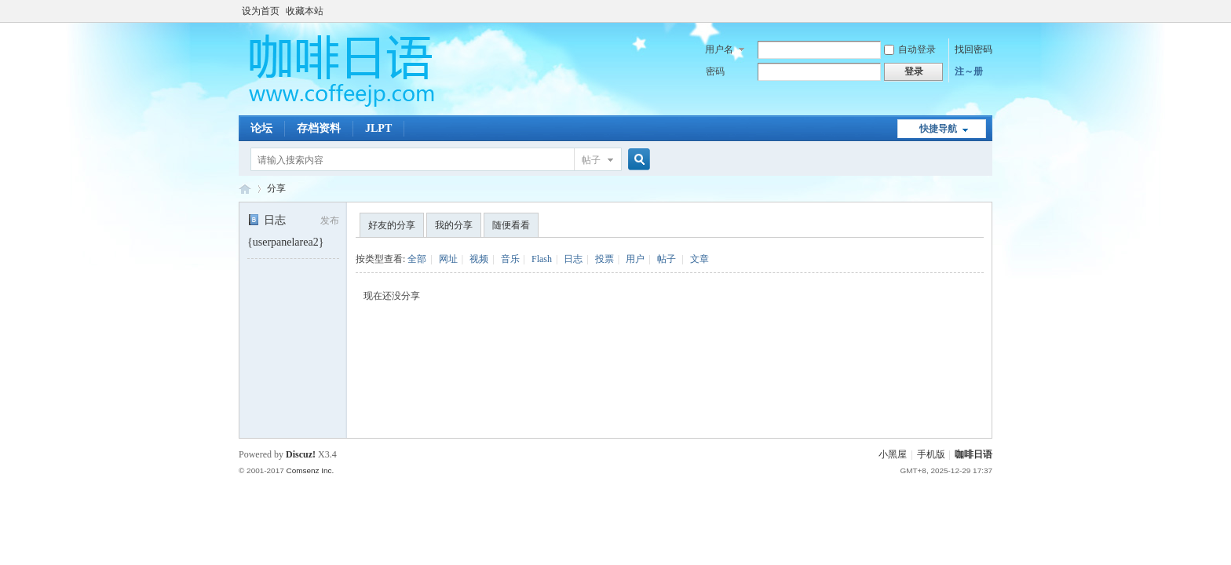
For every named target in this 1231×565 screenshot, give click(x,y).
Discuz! (301, 454)
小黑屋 (893, 454)
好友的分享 (391, 225)
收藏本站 (304, 10)
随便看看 (511, 225)
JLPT (378, 128)
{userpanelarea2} (285, 242)
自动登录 (910, 49)
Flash (541, 258)
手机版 (931, 454)
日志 (266, 220)
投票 (604, 258)
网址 (448, 258)
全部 (416, 258)
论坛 (261, 128)
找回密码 (973, 49)
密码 (715, 71)
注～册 (969, 71)
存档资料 (319, 128)
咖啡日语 (973, 454)
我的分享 (454, 225)
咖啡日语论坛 (245, 188)
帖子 (591, 160)
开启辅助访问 (988, 11)
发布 (329, 220)
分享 (276, 188)
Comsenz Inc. (310, 470)
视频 (478, 258)
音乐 (510, 258)
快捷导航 (938, 128)
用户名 (719, 49)
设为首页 (260, 10)
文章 (699, 258)
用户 (635, 258)
